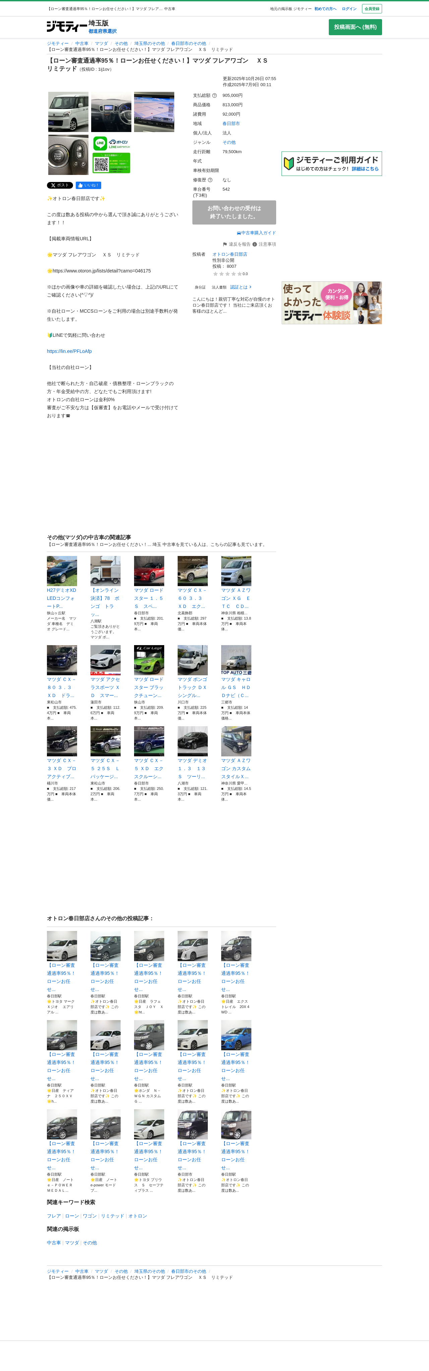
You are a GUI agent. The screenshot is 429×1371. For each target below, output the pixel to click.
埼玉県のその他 (149, 43)
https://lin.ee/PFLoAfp (69, 351)
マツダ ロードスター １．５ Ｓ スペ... (149, 582)
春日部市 (231, 123)
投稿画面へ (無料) (355, 27)
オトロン (137, 1216)
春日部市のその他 (188, 43)
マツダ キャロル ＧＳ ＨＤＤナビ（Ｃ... (236, 671)
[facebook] (88, 185)
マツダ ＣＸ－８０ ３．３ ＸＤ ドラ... (62, 671)
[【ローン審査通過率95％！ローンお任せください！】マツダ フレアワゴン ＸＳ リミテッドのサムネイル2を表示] (111, 111)
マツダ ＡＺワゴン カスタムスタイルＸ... (236, 752)
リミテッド (112, 1216)
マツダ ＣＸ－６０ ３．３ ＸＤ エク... (193, 582)
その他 (121, 43)
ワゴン (90, 1216)
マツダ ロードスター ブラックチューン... (149, 671)
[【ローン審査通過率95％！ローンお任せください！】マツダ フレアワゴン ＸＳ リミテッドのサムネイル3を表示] (154, 111)
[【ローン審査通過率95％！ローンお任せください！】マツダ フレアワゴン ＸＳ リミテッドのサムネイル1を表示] (68, 111)
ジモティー (58, 43)
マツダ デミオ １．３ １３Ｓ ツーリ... (193, 752)
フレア (54, 1216)
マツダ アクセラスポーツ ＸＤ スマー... (105, 671)
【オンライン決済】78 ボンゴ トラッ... (105, 586)
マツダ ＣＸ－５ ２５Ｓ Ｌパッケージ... (105, 752)
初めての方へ (325, 9)
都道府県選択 (102, 31)
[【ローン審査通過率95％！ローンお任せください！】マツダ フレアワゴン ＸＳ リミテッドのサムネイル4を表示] (68, 154)
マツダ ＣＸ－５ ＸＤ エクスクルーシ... (149, 752)
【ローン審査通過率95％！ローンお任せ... (62, 961)
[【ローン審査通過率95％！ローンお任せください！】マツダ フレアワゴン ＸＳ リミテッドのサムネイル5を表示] (111, 154)
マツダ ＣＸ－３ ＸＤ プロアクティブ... (62, 752)
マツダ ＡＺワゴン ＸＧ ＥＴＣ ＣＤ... (236, 582)
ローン (72, 1216)
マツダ (101, 43)
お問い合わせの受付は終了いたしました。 (234, 212)
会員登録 (372, 9)
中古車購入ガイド (256, 232)
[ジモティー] (67, 27)
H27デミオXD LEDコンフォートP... (62, 582)
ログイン (349, 9)
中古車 (81, 43)
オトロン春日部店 (229, 254)
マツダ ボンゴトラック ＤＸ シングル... (193, 671)
